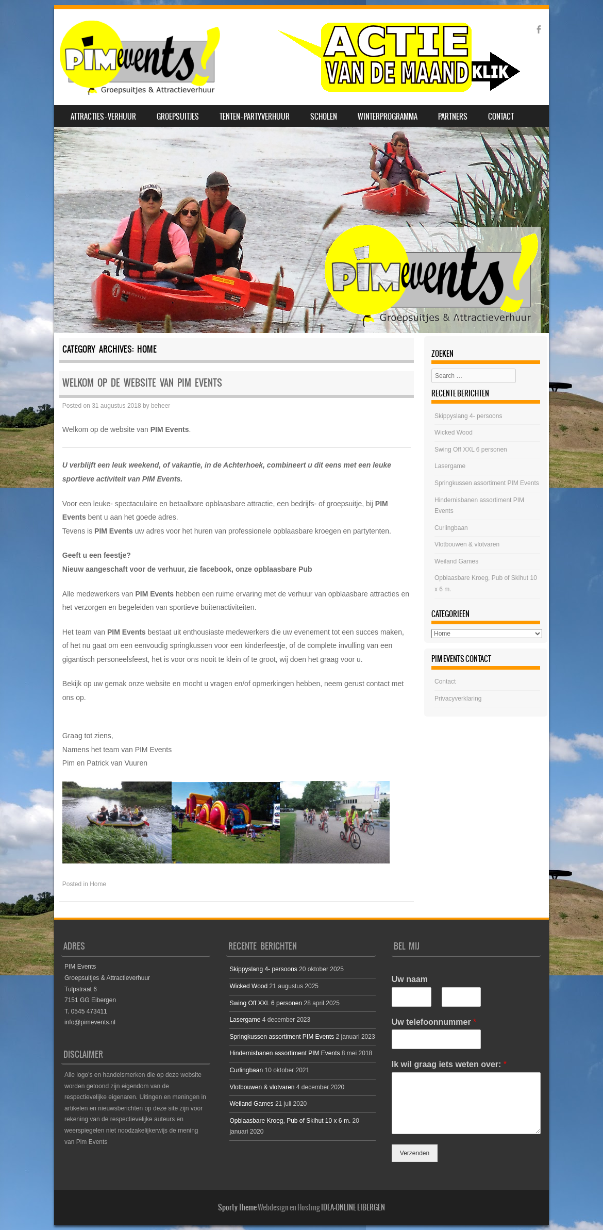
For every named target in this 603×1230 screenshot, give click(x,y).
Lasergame (449, 466)
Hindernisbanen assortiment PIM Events (284, 1053)
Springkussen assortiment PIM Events (486, 483)
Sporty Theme (237, 1207)
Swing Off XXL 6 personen (470, 449)
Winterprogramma (387, 116)
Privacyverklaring (457, 698)
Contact (501, 116)
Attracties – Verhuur (103, 116)
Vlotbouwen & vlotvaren (466, 544)
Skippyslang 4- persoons (468, 416)
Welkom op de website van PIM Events (142, 383)
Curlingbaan (451, 527)
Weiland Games (456, 561)
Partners (452, 116)
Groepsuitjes (178, 116)
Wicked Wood (453, 432)
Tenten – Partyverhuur (255, 116)
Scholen (323, 116)
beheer (160, 405)
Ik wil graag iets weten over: (449, 1064)
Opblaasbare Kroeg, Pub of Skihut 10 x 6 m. (289, 1120)
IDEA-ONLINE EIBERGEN (353, 1207)
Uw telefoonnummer (434, 1022)
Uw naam (410, 979)
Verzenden (414, 1153)
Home (98, 884)
